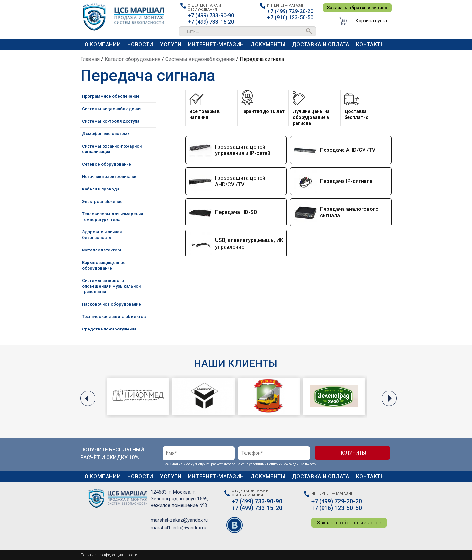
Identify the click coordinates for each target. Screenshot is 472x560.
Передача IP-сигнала (346, 181)
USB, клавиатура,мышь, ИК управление (249, 243)
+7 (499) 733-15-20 (211, 22)
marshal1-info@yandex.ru (178, 527)
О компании (103, 44)
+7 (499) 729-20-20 (290, 11)
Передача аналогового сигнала (349, 212)
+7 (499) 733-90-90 (211, 15)
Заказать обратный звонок (357, 7)
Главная (90, 59)
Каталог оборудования (132, 59)
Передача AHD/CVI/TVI (348, 150)
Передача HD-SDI (237, 212)
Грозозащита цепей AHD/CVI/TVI (240, 181)
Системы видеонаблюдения (200, 59)
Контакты (370, 44)
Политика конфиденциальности (108, 555)
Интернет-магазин (216, 44)
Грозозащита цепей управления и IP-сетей (242, 150)
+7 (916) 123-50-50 (290, 17)
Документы (267, 44)
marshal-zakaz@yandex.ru (179, 520)
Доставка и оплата (320, 44)
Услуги (171, 44)
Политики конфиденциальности (292, 464)
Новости (140, 44)
